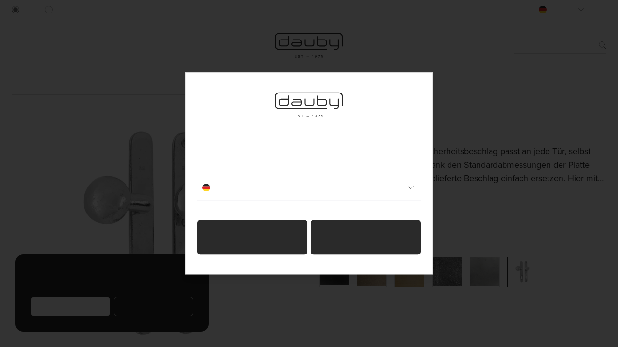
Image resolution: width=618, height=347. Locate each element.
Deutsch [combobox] (309, 188)
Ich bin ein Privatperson (252, 237)
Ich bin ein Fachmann (365, 237)
